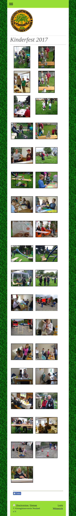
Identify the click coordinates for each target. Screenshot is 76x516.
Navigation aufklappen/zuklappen (38, 4)
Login (60, 505)
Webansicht (58, 508)
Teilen (17, 493)
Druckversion (21, 505)
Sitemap (33, 505)
